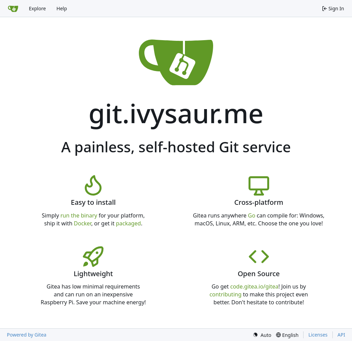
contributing (225, 294)
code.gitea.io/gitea (254, 286)
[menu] (262, 335)
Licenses (318, 334)
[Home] (13, 8)
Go (251, 215)
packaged (128, 223)
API (341, 334)
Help (61, 8)
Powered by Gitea (26, 334)
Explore (37, 8)
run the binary (78, 215)
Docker (82, 223)
